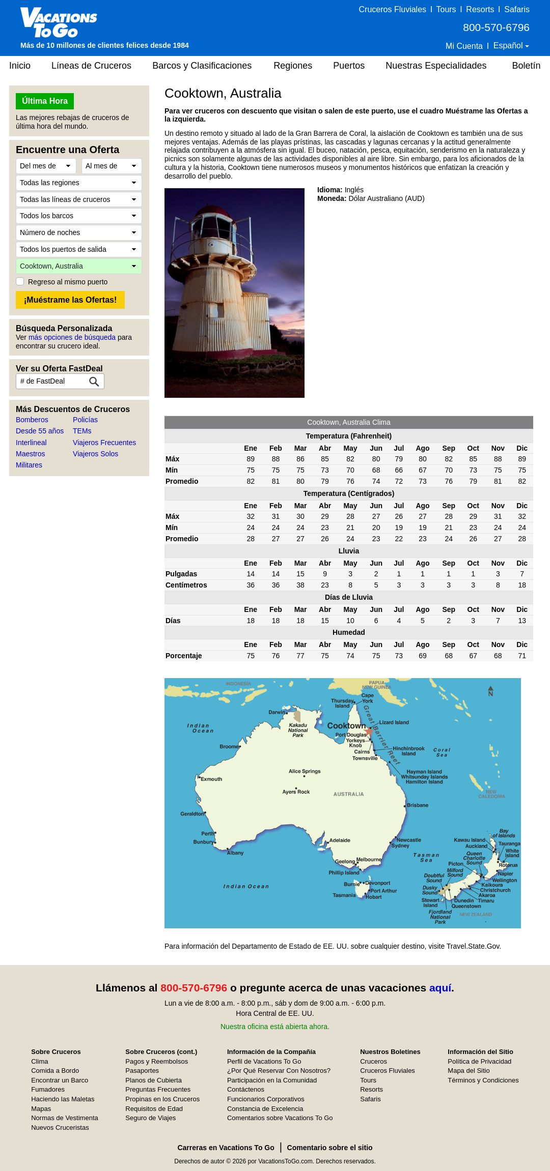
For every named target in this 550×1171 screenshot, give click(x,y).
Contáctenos (245, 1089)
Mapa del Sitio (468, 1070)
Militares (29, 465)
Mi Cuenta (464, 46)
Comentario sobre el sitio (330, 1148)
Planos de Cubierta (153, 1080)
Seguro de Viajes (150, 1118)
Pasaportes (142, 1070)
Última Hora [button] (45, 101)
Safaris (517, 9)
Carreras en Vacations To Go (225, 1148)
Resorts (480, 9)
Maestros (30, 454)
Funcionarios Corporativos (266, 1099)
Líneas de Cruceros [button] (91, 66)
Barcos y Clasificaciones (202, 66)
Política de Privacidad (479, 1061)
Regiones (292, 66)
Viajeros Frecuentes (104, 442)
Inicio (20, 66)
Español (509, 45)
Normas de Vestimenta (64, 1118)
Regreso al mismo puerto (67, 282)
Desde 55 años (40, 431)
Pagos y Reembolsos (156, 1061)
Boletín (526, 66)
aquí (440, 987)
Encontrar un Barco (59, 1080)
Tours (446, 9)
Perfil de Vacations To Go (264, 1061)
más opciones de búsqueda (72, 337)
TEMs (82, 431)
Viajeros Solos (95, 454)
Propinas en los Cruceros (162, 1099)
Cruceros (373, 1061)
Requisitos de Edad (154, 1109)
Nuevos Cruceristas (60, 1127)
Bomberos (32, 420)
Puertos (349, 66)
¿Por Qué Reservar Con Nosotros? (279, 1070)
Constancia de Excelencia (265, 1109)
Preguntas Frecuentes (157, 1089)
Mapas (41, 1109)
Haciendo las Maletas (62, 1099)
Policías (85, 420)
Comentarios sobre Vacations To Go (280, 1118)
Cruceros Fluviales (392, 9)
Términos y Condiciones (483, 1080)
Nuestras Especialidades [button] (436, 66)
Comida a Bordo (55, 1070)
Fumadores (48, 1089)
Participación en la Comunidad (272, 1080)
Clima (39, 1061)
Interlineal (31, 442)
